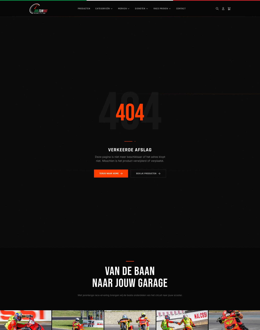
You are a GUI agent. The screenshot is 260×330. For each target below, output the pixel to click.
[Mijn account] (223, 8)
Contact (181, 8)
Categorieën (104, 8)
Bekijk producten (148, 173)
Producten (84, 8)
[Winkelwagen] (229, 8)
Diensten (141, 8)
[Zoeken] (217, 8)
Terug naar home (111, 173)
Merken (124, 8)
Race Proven (162, 8)
